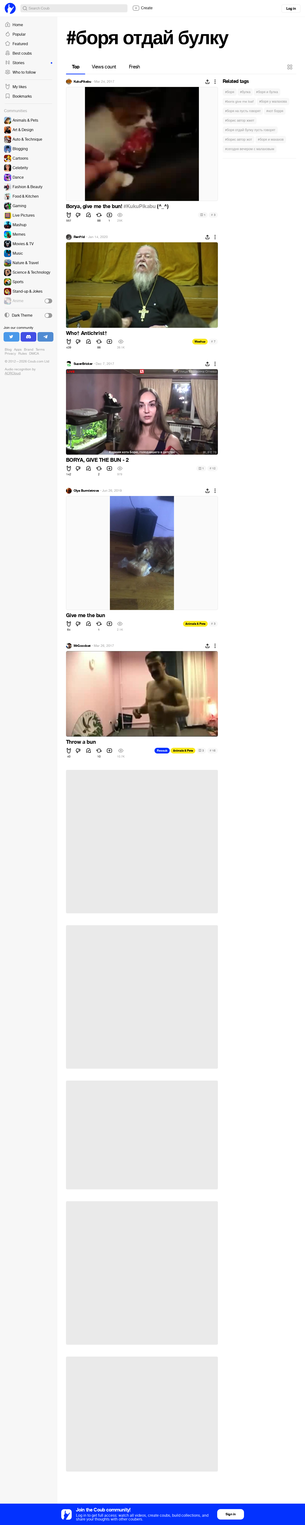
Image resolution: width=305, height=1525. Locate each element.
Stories (28, 63)
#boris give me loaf (239, 101)
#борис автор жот (238, 139)
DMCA (34, 353)
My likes (16, 87)
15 (213, 750)
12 (213, 468)
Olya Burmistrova (86, 490)
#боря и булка (267, 92)
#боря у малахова (273, 101)
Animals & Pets (195, 624)
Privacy (10, 353)
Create (142, 8)
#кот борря (274, 111)
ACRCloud (12, 373)
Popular (15, 34)
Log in (291, 8)
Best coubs (18, 53)
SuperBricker (83, 364)
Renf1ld (79, 237)
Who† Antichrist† (86, 333)
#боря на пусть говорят (243, 111)
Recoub (162, 751)
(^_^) (162, 206)
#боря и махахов (271, 139)
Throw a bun (81, 742)
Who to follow (20, 72)
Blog (8, 349)
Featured (16, 44)
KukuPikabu (82, 81)
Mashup (200, 341)
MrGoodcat (82, 646)
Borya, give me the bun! (94, 206)
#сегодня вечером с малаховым (249, 149)
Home (14, 25)
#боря (229, 92)
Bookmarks (18, 96)
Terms (40, 349)
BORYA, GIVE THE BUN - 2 (97, 460)
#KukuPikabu (139, 206)
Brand (28, 349)
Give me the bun (85, 615)
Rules (22, 353)
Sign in (230, 1514)
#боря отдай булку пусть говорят (250, 130)
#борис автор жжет (239, 120)
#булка (245, 92)
